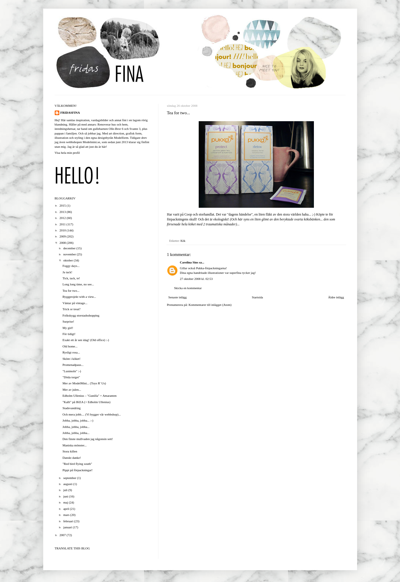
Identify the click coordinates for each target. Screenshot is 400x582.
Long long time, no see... (78, 284)
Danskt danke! (71, 457)
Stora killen (69, 451)
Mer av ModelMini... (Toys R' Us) (84, 383)
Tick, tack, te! (71, 278)
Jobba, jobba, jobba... (76, 426)
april (66, 508)
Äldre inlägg (336, 297)
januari (68, 527)
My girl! (67, 328)
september (70, 478)
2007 (63, 535)
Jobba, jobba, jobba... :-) (77, 420)
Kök (183, 240)
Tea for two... (70, 290)
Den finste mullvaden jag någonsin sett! (87, 439)
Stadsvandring (71, 408)
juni (66, 496)
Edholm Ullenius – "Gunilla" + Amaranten (89, 395)
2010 (63, 230)
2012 (63, 218)
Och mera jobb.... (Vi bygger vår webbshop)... (91, 414)
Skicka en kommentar (188, 288)
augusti (68, 484)
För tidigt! (68, 334)
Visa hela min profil (67, 152)
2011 (63, 224)
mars (66, 514)
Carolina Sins (189, 262)
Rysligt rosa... (71, 352)
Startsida (257, 297)
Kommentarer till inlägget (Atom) (210, 304)
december (70, 248)
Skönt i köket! (71, 358)
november (70, 254)
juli (65, 490)
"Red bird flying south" (77, 463)
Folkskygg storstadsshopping (80, 315)
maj (66, 502)
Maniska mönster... (74, 445)
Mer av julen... (71, 389)
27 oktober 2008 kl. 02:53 (196, 278)
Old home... (69, 346)
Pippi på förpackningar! (77, 470)
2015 (63, 205)
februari (68, 521)
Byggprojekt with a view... (79, 296)
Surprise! (68, 321)
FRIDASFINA (70, 112)
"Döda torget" (71, 377)
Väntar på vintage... (74, 303)
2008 (63, 242)
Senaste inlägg (177, 297)
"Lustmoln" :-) (71, 371)
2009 (63, 236)
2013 (63, 212)
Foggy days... (70, 265)
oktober (68, 260)
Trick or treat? (71, 309)
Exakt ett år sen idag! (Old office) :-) (85, 340)
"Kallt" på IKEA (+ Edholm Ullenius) (86, 402)
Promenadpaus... (73, 364)
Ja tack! (67, 272)
